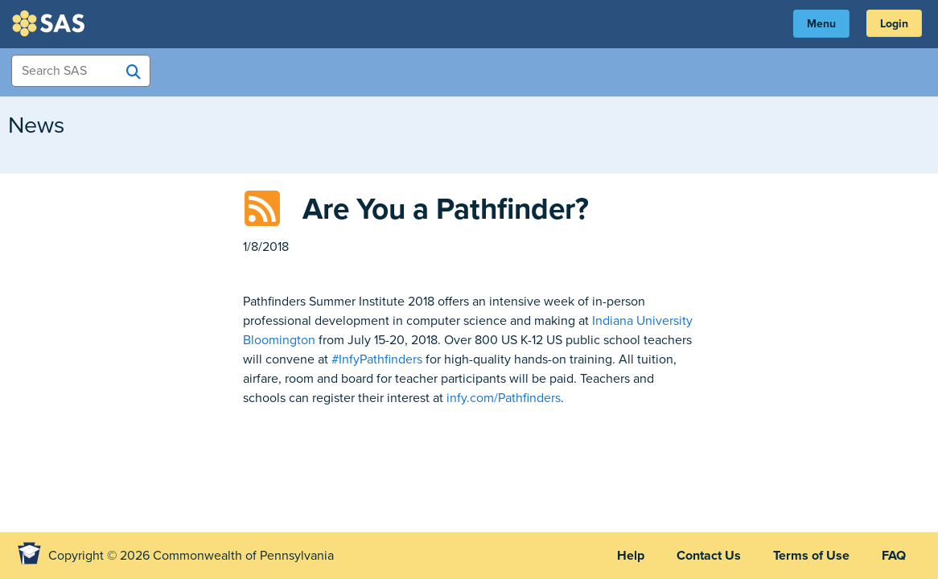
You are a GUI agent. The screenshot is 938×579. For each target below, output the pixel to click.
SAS (50, 23)
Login (894, 24)
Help (630, 556)
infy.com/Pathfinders (503, 398)
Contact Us (709, 556)
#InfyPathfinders (376, 359)
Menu (821, 24)
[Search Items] (80, 71)
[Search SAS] (133, 71)
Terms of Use (811, 556)
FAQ (894, 556)
